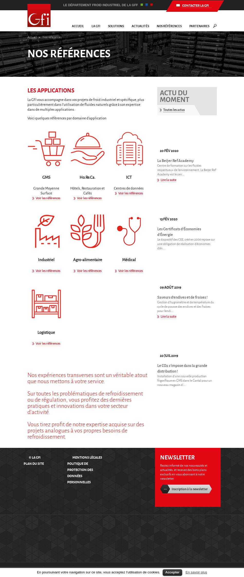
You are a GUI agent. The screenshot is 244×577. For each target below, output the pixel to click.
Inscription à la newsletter (190, 489)
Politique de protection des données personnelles (80, 472)
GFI (39, 15)
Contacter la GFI (195, 5)
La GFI (96, 26)
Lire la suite (168, 179)
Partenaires (199, 26)
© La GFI (35, 457)
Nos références (169, 26)
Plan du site (34, 463)
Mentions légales (87, 457)
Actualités (140, 26)
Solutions (116, 26)
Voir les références (48, 198)
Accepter (172, 572)
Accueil (78, 26)
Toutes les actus (174, 109)
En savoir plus (196, 572)
